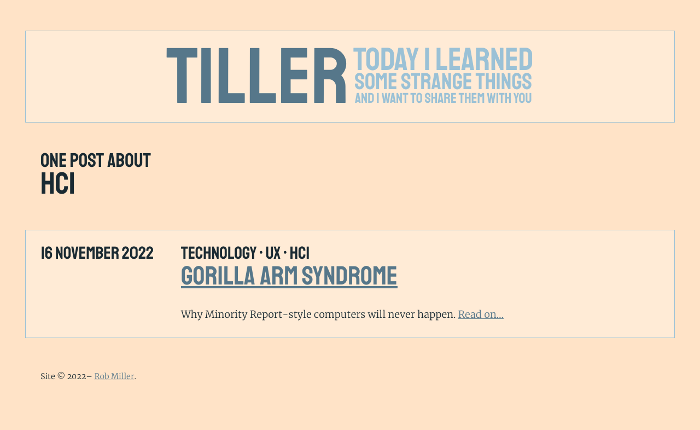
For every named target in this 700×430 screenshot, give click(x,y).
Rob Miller (114, 376)
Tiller (258, 77)
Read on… (481, 314)
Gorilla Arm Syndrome (289, 276)
